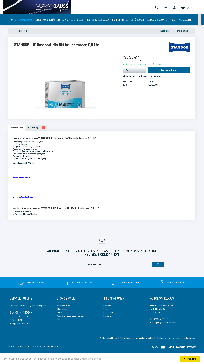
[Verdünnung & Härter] (47, 19)
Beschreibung (17, 127)
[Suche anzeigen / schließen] (156, 7)
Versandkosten (141, 338)
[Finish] (173, 19)
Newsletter (107, 305)
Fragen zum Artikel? (22, 211)
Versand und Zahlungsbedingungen (70, 316)
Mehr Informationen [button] (92, 359)
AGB (58, 319)
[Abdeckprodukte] (157, 19)
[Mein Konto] (174, 7)
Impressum (107, 316)
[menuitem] (156, 7)
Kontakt (60, 312)
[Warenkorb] (188, 7)
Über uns (106, 309)
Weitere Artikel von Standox (25, 214)
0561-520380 (21, 312)
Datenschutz (108, 312)
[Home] (12, 19)
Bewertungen (36, 127)
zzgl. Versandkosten (138, 61)
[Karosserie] (185, 19)
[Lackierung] (25, 19)
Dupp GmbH (53, 346)
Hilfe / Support (62, 309)
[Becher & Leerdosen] (98, 19)
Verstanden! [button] (190, 359)
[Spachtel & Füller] (73, 19)
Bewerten (155, 76)
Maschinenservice (63, 305)
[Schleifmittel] (120, 19)
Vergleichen (129, 76)
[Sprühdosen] (137, 19)
